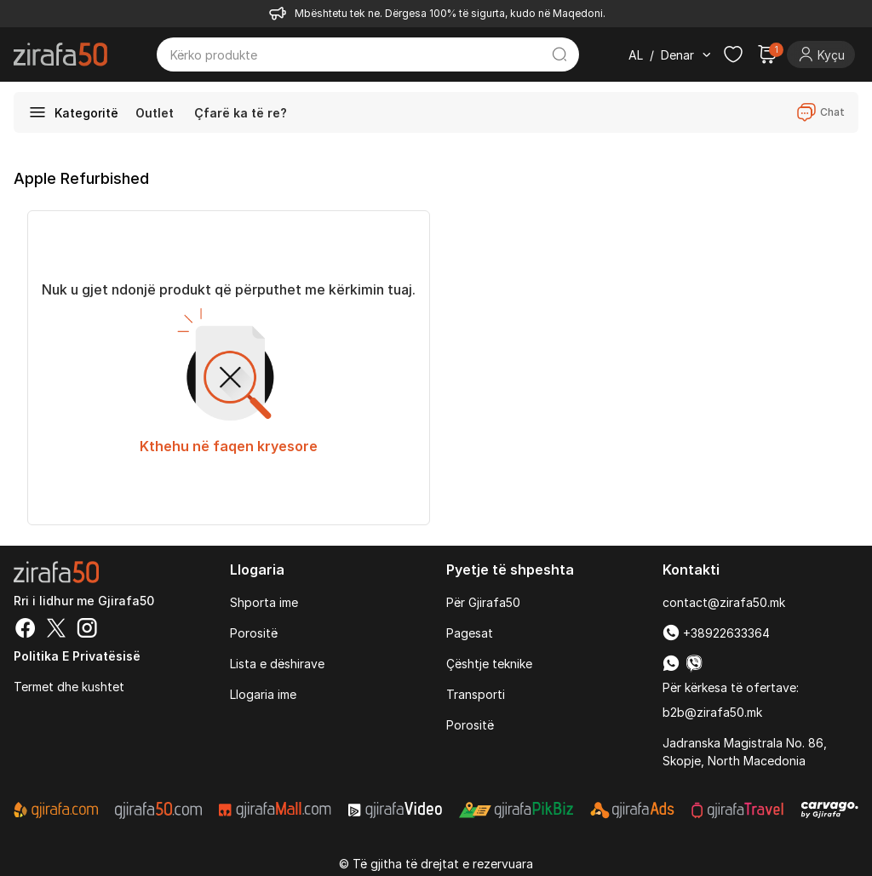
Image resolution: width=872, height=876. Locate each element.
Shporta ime (264, 602)
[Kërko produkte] (355, 54)
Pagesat (469, 633)
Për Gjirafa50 (483, 602)
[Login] (821, 54)
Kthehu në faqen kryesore (229, 446)
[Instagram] (87, 629)
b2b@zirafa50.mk (712, 712)
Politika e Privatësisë (77, 656)
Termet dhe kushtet (69, 686)
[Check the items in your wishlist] (733, 54)
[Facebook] (25, 629)
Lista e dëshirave (277, 663)
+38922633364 (716, 633)
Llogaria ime (263, 694)
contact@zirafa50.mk (724, 602)
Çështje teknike (489, 663)
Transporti (475, 694)
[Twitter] (56, 629)
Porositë (254, 633)
